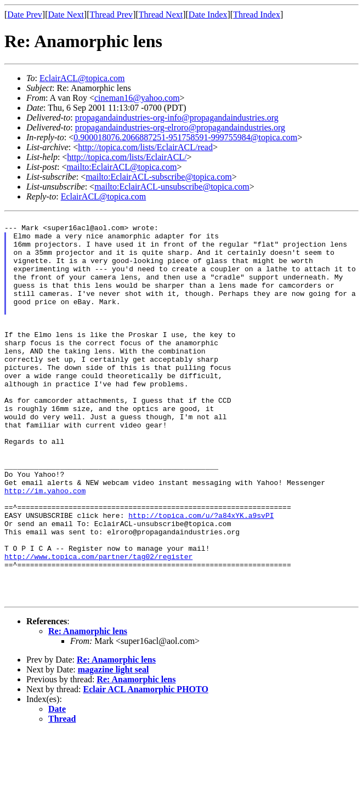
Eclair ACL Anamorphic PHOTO (145, 766)
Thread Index (256, 14)
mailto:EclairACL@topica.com (121, 167)
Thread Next (161, 14)
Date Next (66, 14)
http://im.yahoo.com (45, 546)
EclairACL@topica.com (82, 78)
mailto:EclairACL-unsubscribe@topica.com (171, 186)
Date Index (208, 14)
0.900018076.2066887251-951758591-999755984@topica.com (185, 137)
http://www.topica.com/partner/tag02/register (98, 625)
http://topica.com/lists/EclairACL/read (145, 147)
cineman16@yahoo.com (137, 97)
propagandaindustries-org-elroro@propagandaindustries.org (180, 127)
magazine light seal (113, 746)
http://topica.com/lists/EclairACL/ (126, 157)
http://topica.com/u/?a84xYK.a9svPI (201, 576)
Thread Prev (111, 14)
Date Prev (24, 14)
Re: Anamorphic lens (87, 708)
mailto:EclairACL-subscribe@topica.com (159, 176)
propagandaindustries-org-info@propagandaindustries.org (177, 117)
